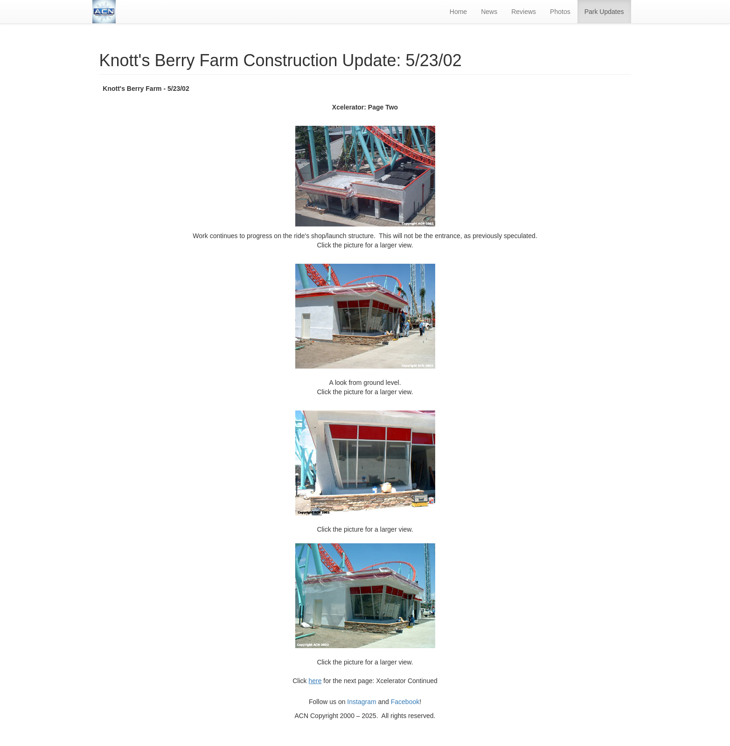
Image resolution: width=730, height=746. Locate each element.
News (489, 11)
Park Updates (604, 11)
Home (458, 11)
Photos (560, 11)
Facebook (405, 701)
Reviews (523, 11)
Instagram (361, 701)
